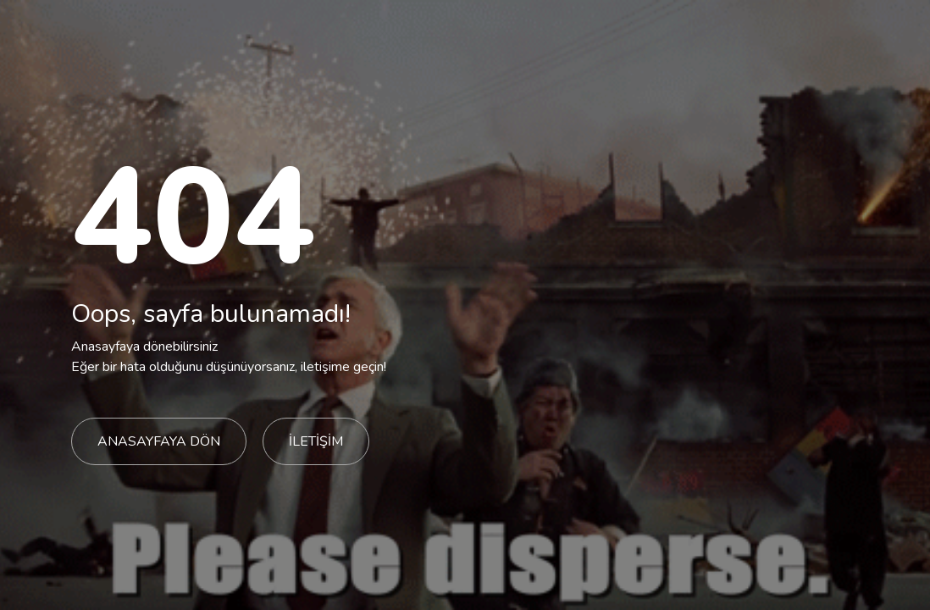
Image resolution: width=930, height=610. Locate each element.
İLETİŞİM (316, 441)
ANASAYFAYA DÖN (158, 441)
